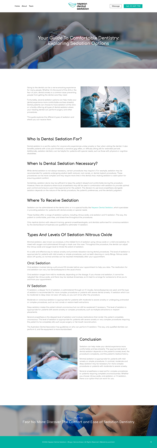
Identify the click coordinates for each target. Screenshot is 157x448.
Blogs (70, 442)
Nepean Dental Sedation (102, 208)
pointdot (111, 442)
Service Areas (78, 442)
